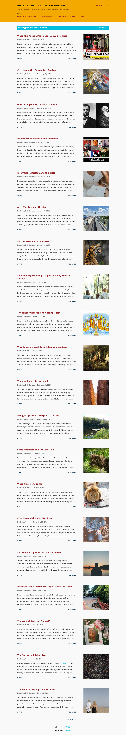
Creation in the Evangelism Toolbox (36, 70)
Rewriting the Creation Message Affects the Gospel (45, 586)
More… (83, 16)
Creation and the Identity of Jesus (35, 518)
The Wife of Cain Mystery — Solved (36, 689)
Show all (103, 28)
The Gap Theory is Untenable (33, 381)
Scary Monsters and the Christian (35, 449)
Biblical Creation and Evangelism (41, 5)
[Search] (99, 5)
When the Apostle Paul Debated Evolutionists (42, 35)
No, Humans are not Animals (33, 241)
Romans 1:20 (64, 663)
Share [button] (19, 58)
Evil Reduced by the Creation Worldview (39, 552)
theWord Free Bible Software (26, 16)
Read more (72, 58)
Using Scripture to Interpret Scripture (38, 415)
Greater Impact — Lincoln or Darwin (37, 104)
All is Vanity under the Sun (32, 206)
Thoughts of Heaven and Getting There (38, 312)
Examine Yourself (47, 16)
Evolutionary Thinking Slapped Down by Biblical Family (43, 277)
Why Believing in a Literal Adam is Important (42, 346)
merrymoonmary (67, 730)
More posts (71, 719)
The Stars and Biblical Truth (32, 655)
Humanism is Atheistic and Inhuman (37, 138)
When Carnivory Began (30, 483)
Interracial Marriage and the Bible (36, 172)
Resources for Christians (67, 16)
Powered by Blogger (63, 727)
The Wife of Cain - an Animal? (33, 620)
